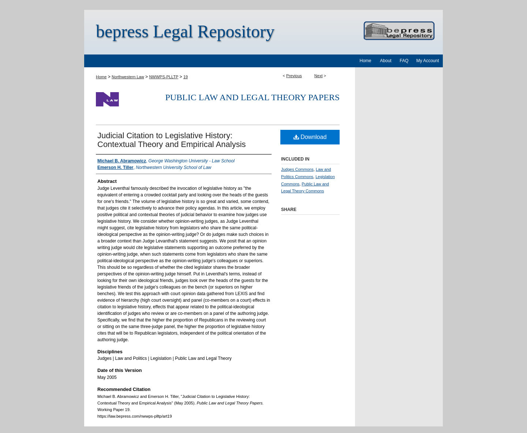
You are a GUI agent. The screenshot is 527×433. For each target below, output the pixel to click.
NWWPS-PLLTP (163, 77)
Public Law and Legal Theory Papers (252, 97)
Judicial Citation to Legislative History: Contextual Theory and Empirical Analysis (171, 140)
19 (185, 77)
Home (101, 77)
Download (310, 137)
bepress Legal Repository (185, 31)
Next (318, 76)
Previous (294, 76)
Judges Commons (297, 169)
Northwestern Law (128, 77)
